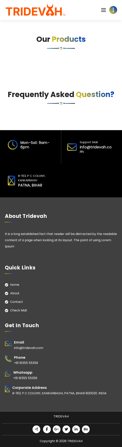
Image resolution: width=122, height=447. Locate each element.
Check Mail (18, 310)
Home (14, 284)
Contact (16, 302)
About (14, 293)
